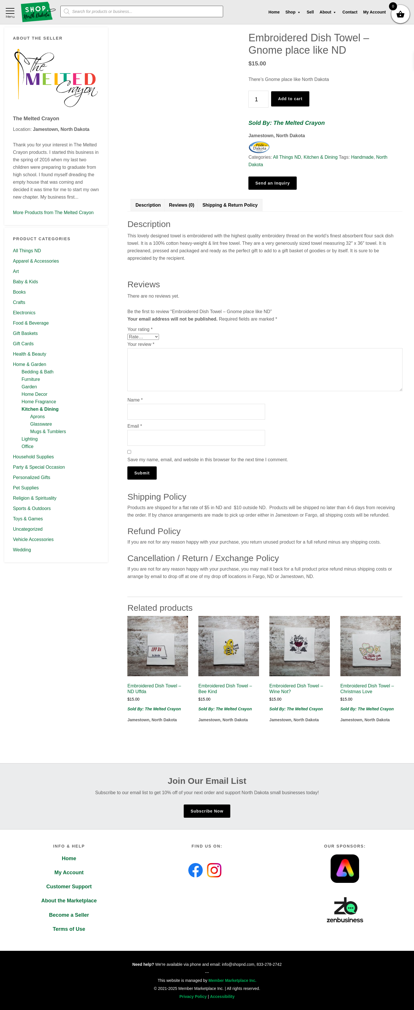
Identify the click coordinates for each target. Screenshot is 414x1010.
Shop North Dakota (38, 12)
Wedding (22, 549)
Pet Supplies (26, 487)
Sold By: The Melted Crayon (286, 123)
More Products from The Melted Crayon (53, 212)
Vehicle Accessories (33, 539)
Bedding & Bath (37, 371)
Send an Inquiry (272, 183)
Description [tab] (148, 205)
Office (28, 446)
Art (16, 271)
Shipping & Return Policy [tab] (230, 205)
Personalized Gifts (31, 477)
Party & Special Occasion (39, 467)
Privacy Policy (193, 996)
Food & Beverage (31, 323)
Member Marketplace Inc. (232, 980)
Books (19, 292)
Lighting (30, 439)
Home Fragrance (39, 401)
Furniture (31, 379)
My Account (68, 872)
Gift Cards (23, 343)
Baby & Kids (25, 281)
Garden (29, 386)
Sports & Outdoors (32, 508)
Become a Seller (69, 915)
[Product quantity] (258, 99)
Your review (140, 344)
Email (134, 426)
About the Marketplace (69, 901)
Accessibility (222, 996)
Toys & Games (28, 518)
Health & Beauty (29, 354)
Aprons (37, 416)
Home (69, 858)
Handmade (362, 157)
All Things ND (27, 250)
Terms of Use (69, 929)
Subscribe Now (207, 811)
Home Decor (34, 394)
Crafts (19, 302)
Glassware (41, 424)
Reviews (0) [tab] (181, 205)
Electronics (24, 312)
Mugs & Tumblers (48, 431)
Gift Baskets (25, 333)
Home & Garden (29, 364)
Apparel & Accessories (36, 261)
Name (135, 400)
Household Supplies (33, 456)
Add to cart (290, 98)
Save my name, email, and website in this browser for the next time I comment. (207, 459)
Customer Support (69, 886)
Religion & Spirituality (34, 498)
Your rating (139, 329)
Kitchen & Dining (40, 409)
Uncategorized (28, 529)
